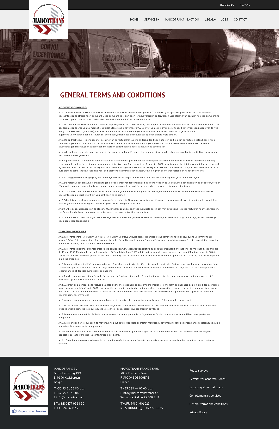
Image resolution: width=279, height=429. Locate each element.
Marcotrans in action (182, 19)
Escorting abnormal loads (206, 387)
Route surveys (198, 370)
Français (245, 4)
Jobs (224, 19)
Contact (240, 19)
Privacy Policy (198, 412)
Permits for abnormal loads (207, 379)
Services (151, 19)
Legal (210, 19)
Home (134, 19)
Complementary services (205, 395)
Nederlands (227, 4)
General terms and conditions (208, 404)
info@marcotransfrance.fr (140, 393)
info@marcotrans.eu (70, 397)
